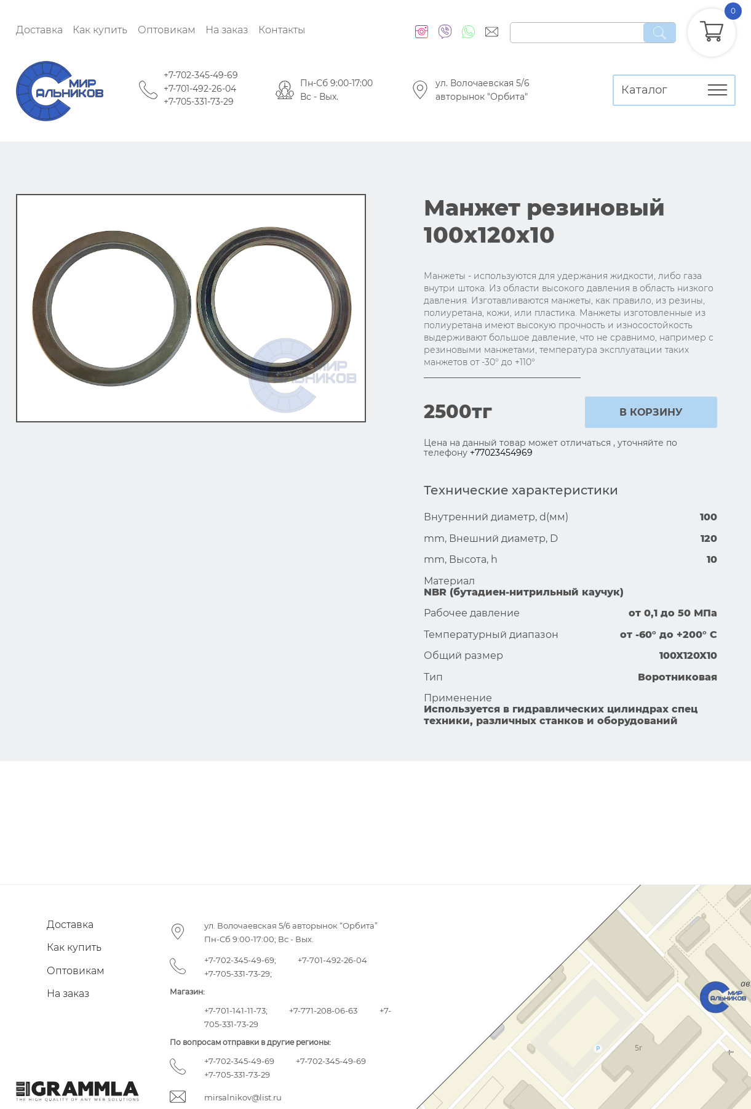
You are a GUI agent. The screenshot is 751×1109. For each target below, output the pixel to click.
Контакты (281, 30)
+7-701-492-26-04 (200, 89)
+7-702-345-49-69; (240, 960)
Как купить (100, 30)
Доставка (39, 30)
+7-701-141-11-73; (236, 1010)
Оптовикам (167, 30)
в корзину (651, 412)
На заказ (226, 30)
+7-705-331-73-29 (199, 102)
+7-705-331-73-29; (238, 973)
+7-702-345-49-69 (201, 75)
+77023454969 (501, 452)
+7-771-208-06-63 (323, 1010)
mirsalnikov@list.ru (243, 1097)
